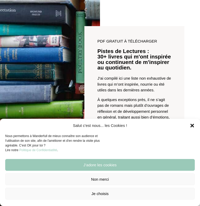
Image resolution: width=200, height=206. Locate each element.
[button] (192, 125)
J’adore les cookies (100, 165)
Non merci (100, 179)
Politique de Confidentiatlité (38, 150)
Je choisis (100, 193)
